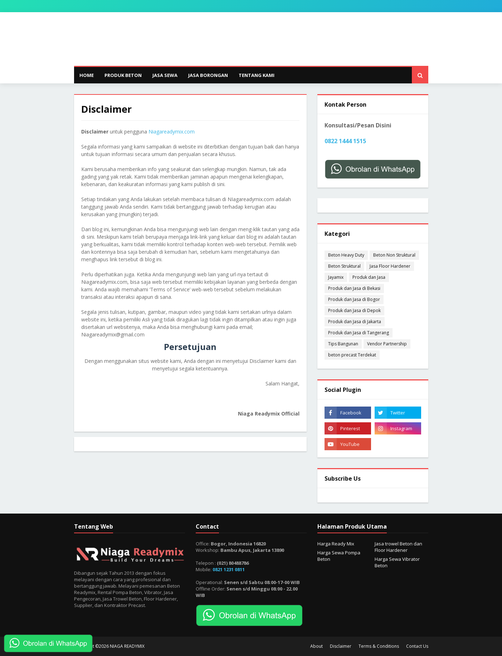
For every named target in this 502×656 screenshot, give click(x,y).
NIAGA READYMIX (127, 646)
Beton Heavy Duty (346, 255)
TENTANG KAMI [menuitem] (256, 75)
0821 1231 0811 (229, 569)
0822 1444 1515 (345, 141)
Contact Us (417, 646)
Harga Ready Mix (335, 543)
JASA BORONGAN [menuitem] (208, 75)
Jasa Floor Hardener (390, 266)
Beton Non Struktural (394, 255)
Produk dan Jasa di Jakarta (354, 322)
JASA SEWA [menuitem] (164, 75)
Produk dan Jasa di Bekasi (354, 288)
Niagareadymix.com (171, 131)
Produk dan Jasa (368, 277)
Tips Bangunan (343, 344)
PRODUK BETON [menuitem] (123, 75)
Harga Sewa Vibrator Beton (397, 562)
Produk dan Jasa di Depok (354, 310)
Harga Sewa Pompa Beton (338, 555)
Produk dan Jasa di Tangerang (358, 333)
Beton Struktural (344, 266)
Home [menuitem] (86, 75)
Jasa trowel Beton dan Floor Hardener (398, 546)
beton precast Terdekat (352, 355)
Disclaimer (340, 646)
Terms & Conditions (379, 646)
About (316, 646)
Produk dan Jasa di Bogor (354, 299)
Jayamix (335, 277)
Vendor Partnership (387, 344)
